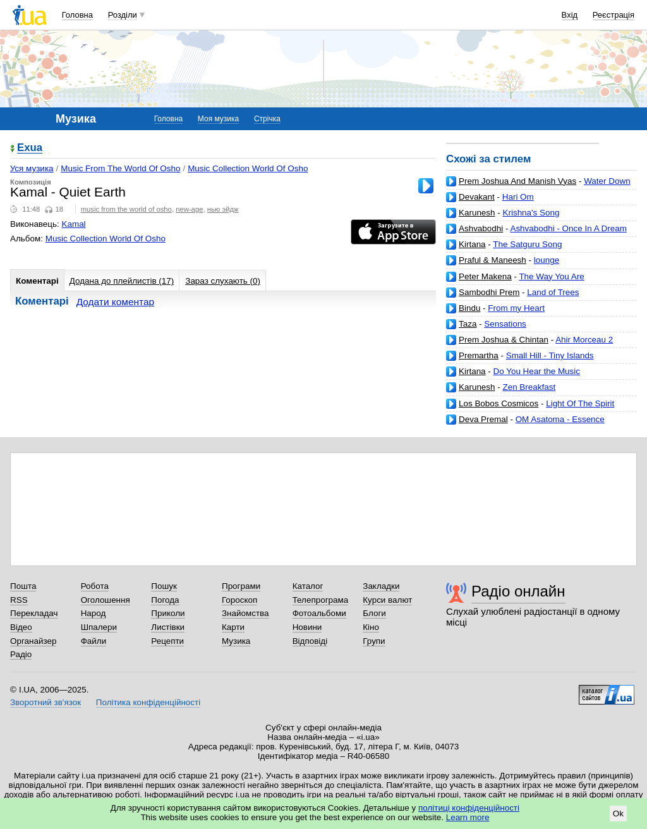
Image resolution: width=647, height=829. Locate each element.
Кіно (371, 627)
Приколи (167, 613)
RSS (19, 600)
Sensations (505, 324)
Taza (467, 324)
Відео (21, 627)
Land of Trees (553, 292)
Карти (233, 627)
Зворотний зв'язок (45, 702)
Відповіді (310, 641)
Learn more (468, 817)
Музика (236, 641)
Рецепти (167, 641)
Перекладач (33, 613)
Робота (95, 586)
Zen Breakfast (528, 387)
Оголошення (105, 600)
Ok (618, 813)
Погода (165, 600)
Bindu (469, 308)
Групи (374, 641)
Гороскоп (239, 600)
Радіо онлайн (518, 591)
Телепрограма (321, 600)
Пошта (23, 586)
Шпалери (99, 627)
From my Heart (516, 308)
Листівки (167, 627)
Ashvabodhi (481, 228)
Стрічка (267, 118)
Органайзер (33, 641)
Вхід (570, 15)
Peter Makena (485, 276)
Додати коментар (115, 301)
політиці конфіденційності (468, 808)
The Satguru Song (527, 244)
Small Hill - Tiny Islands (550, 355)
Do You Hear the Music (536, 371)
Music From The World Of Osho (120, 168)
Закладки (381, 586)
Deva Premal (483, 419)
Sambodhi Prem (489, 292)
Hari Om (518, 197)
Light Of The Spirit (580, 403)
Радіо (21, 654)
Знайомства (245, 613)
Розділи (122, 15)
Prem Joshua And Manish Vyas (517, 181)
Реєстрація (613, 15)
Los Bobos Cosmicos (498, 403)
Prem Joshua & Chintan (503, 339)
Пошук (164, 586)
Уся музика (32, 168)
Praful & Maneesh (492, 260)
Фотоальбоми (319, 613)
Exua (29, 148)
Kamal (74, 224)
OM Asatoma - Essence (560, 419)
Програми (241, 586)
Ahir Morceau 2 (584, 339)
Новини (307, 627)
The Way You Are (551, 276)
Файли (94, 641)
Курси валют (387, 600)
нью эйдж (223, 209)
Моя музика (218, 118)
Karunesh (477, 212)
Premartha (479, 355)
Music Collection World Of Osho (248, 168)
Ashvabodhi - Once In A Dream (568, 228)
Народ (93, 613)
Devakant (477, 197)
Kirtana (472, 244)
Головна (77, 15)
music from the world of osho (126, 209)
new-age (189, 209)
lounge (546, 260)
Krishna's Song (530, 212)
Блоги (374, 613)
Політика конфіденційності (148, 702)
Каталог (308, 586)
